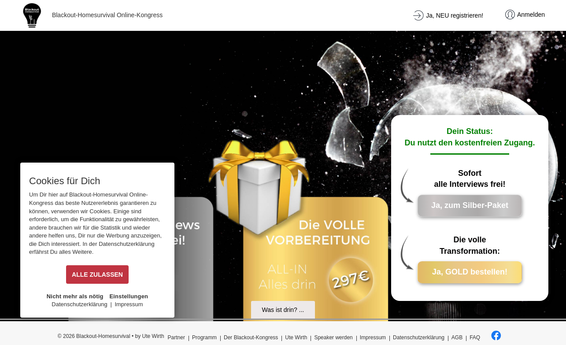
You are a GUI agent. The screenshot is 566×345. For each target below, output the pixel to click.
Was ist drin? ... (283, 309)
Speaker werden (333, 337)
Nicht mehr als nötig (75, 296)
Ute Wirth (296, 337)
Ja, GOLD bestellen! (469, 271)
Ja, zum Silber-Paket (469, 205)
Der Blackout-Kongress (251, 337)
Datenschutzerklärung (418, 337)
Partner (176, 337)
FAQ (475, 337)
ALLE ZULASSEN (97, 274)
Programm (204, 337)
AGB (456, 337)
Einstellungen (128, 296)
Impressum (373, 337)
